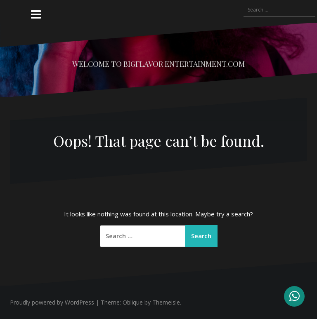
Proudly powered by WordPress (52, 302)
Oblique (133, 302)
